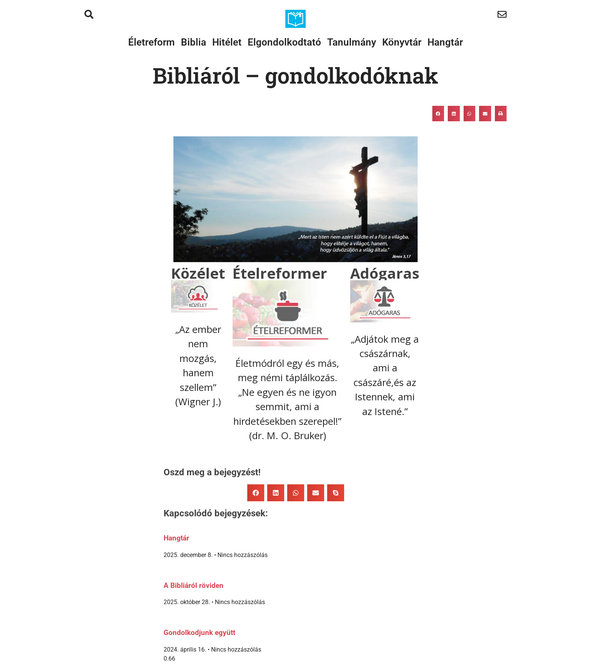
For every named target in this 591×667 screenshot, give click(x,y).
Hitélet (227, 42)
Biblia (193, 42)
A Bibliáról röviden (194, 586)
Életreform (151, 42)
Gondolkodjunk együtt (199, 633)
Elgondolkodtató (284, 42)
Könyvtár (401, 42)
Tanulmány (351, 42)
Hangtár (445, 42)
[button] (438, 114)
